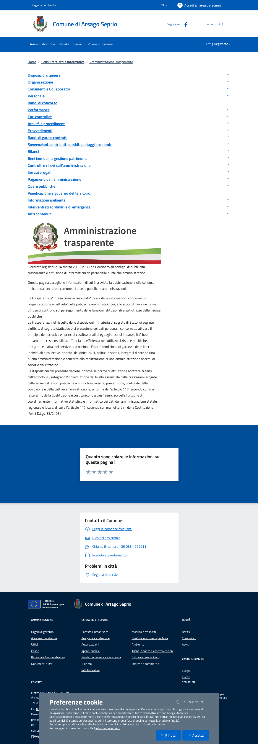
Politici (35, 651)
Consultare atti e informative (62, 61)
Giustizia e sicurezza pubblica (150, 638)
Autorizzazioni (90, 644)
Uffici (34, 644)
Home (32, 61)
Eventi (186, 677)
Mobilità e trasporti (144, 631)
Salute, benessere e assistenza (101, 657)
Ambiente (138, 644)
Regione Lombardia (44, 5)
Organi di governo (42, 631)
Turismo (86, 663)
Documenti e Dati (42, 663)
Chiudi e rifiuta (193, 702)
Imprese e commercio (145, 663)
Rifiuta (171, 735)
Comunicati (189, 638)
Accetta (198, 735)
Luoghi (186, 670)
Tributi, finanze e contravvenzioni (153, 651)
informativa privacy (108, 728)
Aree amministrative (44, 638)
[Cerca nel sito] (221, 24)
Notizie (186, 631)
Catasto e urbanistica (94, 631)
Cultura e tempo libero (145, 657)
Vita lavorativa (90, 670)
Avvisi (186, 644)
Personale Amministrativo (48, 657)
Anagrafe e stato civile (95, 638)
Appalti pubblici (90, 651)
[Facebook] (184, 24)
